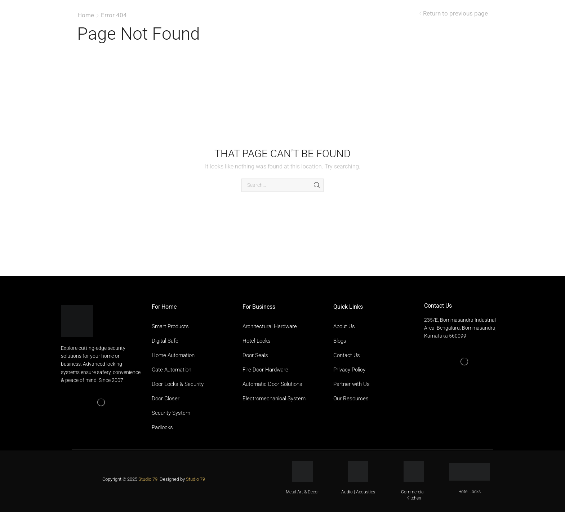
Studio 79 (147, 479)
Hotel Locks (469, 491)
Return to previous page (455, 13)
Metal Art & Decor (302, 491)
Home (85, 15)
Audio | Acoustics (358, 491)
